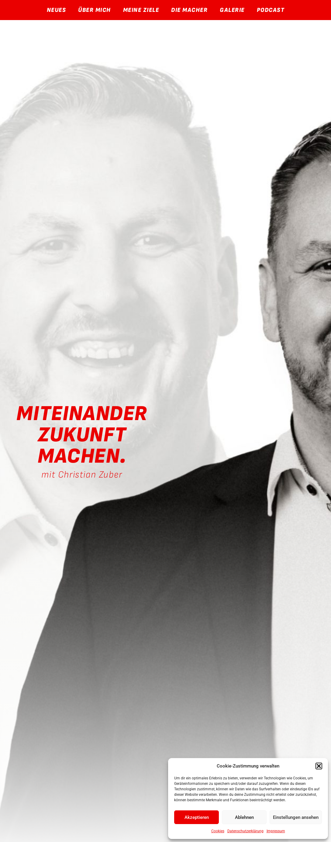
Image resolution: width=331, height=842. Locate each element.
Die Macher (189, 10)
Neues (56, 10)
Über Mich (94, 10)
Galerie (232, 10)
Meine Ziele (141, 10)
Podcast (270, 10)
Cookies (217, 831)
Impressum (276, 831)
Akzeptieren (196, 817)
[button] (319, 766)
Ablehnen (244, 817)
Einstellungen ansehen (296, 817)
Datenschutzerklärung (245, 831)
